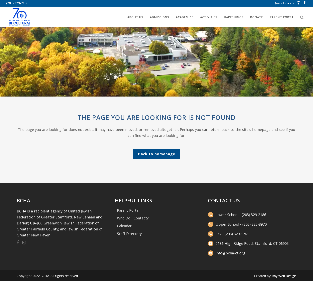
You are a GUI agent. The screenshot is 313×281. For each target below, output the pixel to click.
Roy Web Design (284, 276)
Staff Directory (129, 233)
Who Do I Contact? (133, 218)
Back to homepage (156, 153)
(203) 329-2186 (17, 3)
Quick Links (282, 3)
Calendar (124, 226)
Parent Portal (128, 210)
